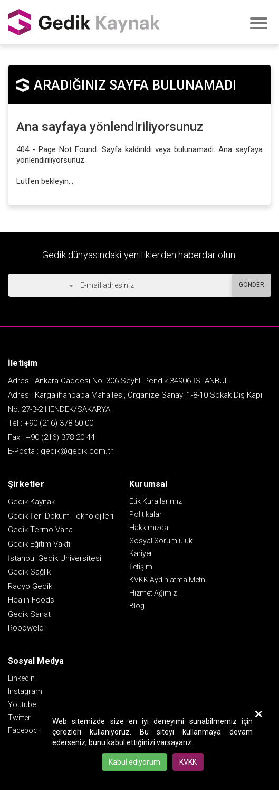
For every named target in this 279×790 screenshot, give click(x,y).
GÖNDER (251, 284)
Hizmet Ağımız (153, 593)
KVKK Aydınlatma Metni (168, 580)
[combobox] (42, 285)
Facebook (25, 730)
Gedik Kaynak (31, 501)
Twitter (19, 717)
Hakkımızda (148, 527)
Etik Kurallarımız (155, 501)
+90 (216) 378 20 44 (60, 437)
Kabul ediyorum (134, 762)
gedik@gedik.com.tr (77, 451)
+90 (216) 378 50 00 (58, 423)
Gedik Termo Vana (40, 529)
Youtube (22, 704)
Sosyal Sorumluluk (161, 541)
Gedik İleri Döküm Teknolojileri (60, 516)
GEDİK (84, 22)
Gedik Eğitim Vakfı (39, 544)
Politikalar (145, 514)
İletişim (140, 566)
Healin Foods (31, 600)
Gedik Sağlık (29, 572)
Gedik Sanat (29, 614)
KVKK (188, 762)
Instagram (25, 691)
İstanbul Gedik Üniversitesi (54, 558)
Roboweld (26, 628)
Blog (137, 605)
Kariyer (140, 553)
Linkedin (21, 678)
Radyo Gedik (30, 586)
